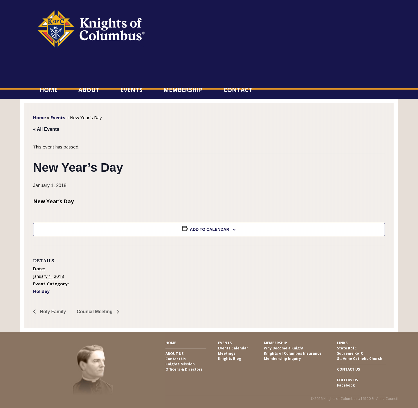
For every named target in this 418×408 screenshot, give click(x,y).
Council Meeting (95, 311)
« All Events (46, 129)
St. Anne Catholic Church (359, 358)
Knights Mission (180, 364)
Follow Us (347, 380)
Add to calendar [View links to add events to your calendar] (209, 229)
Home (48, 90)
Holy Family (52, 311)
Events (131, 90)
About (89, 90)
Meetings (226, 353)
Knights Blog (229, 358)
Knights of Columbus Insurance (293, 353)
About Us (174, 353)
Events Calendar (233, 348)
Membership (183, 90)
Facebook (346, 385)
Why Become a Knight (284, 348)
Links (342, 342)
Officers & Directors (184, 369)
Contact (238, 90)
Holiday (41, 291)
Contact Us (175, 358)
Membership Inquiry (282, 358)
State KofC (347, 348)
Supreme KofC (350, 353)
